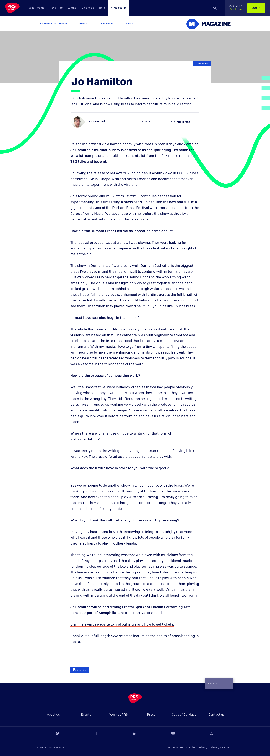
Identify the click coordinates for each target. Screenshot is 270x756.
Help (102, 8)
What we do (37, 8)
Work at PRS (118, 714)
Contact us (217, 714)
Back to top (217, 683)
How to (84, 24)
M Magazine (119, 8)
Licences (88, 8)
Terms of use (175, 747)
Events (86, 714)
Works (72, 8)
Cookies (190, 747)
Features (107, 24)
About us (53, 714)
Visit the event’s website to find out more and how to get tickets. (122, 624)
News (129, 24)
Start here (236, 8)
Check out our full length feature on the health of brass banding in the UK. (134, 639)
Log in (256, 8)
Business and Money (54, 24)
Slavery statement (221, 747)
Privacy (203, 747)
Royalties (56, 8)
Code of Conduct (184, 714)
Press (151, 714)
